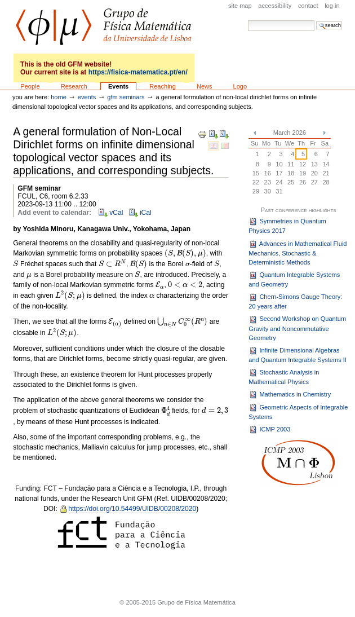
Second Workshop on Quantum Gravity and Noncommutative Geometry (297, 328)
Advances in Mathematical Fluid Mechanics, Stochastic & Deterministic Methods (297, 253)
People (29, 86)
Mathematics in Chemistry (289, 394)
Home (58, 97)
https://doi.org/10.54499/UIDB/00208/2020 (132, 509)
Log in (332, 5)
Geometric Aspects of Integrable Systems (298, 411)
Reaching (162, 86)
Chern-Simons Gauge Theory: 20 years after (295, 301)
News (204, 86)
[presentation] (185, 254)
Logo (240, 86)
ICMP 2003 (269, 429)
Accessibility (274, 5)
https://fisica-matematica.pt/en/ (138, 72)
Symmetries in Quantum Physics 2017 (287, 225)
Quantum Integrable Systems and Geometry (294, 279)
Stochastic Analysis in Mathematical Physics (283, 376)
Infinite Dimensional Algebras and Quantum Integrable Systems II (297, 354)
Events (118, 86)
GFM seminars (125, 97)
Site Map (240, 5)
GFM (103, 26)
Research (74, 86)
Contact (308, 5)
